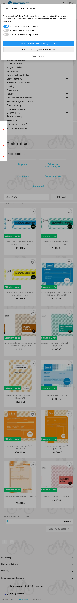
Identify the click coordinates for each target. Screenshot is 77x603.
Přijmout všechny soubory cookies (39, 43)
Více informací (38, 56)
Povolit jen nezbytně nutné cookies (39, 49)
